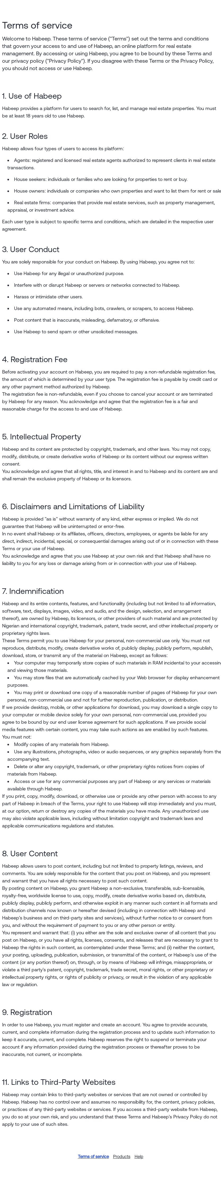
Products (121, 1156)
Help (139, 1156)
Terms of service (93, 1156)
